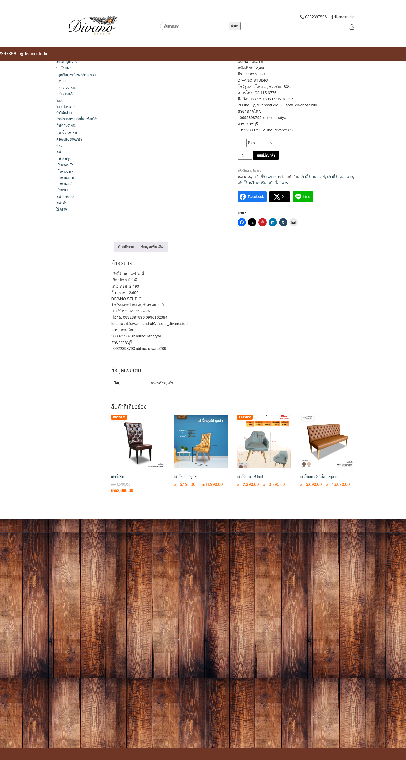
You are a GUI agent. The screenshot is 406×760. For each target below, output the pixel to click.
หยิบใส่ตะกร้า (266, 155)
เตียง (59, 145)
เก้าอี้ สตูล (64, 158)
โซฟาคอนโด (65, 165)
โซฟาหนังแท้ (66, 177)
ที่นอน (60, 100)
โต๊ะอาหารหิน (66, 93)
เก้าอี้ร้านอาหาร (268, 176)
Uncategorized (66, 61)
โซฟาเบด (63, 190)
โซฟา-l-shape (65, 197)
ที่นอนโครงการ (65, 106)
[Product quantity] (245, 155)
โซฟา (59, 151)
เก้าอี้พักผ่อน (64, 113)
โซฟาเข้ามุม (63, 203)
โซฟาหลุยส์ (65, 183)
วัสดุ (242, 141)
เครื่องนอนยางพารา (69, 139)
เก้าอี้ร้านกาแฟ (312, 176)
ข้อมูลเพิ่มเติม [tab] (152, 247)
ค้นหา (235, 26)
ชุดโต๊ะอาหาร (64, 68)
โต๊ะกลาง (61, 209)
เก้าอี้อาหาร (278, 183)
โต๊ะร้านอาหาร (67, 87)
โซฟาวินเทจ (65, 171)
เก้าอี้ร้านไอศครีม (252, 183)
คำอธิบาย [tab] (126, 247)
